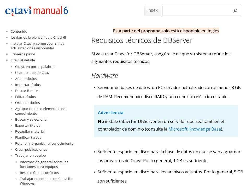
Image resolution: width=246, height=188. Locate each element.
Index (153, 10)
